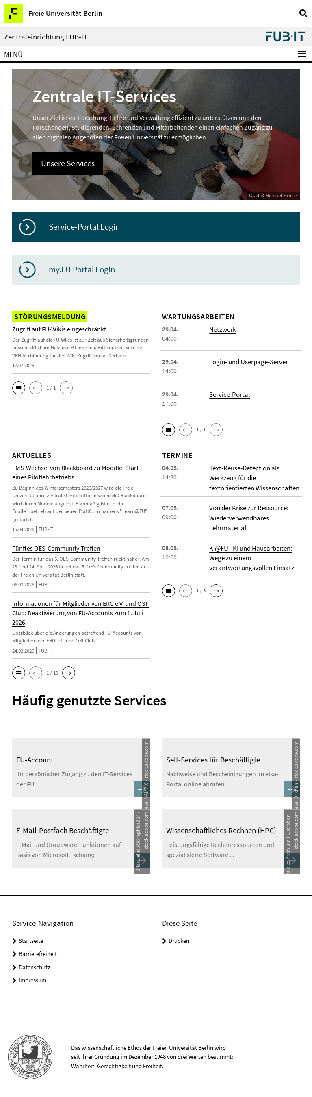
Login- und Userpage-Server (247, 361)
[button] (18, 387)
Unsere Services (65, 163)
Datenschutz (34, 960)
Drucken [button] (179, 934)
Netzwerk (222, 328)
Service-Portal (228, 393)
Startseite (31, 934)
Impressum (32, 974)
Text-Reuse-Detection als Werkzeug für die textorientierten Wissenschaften (253, 476)
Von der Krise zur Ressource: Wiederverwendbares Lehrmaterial (248, 514)
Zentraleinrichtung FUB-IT (45, 37)
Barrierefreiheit (38, 947)
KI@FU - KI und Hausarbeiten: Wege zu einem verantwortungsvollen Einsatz (249, 552)
